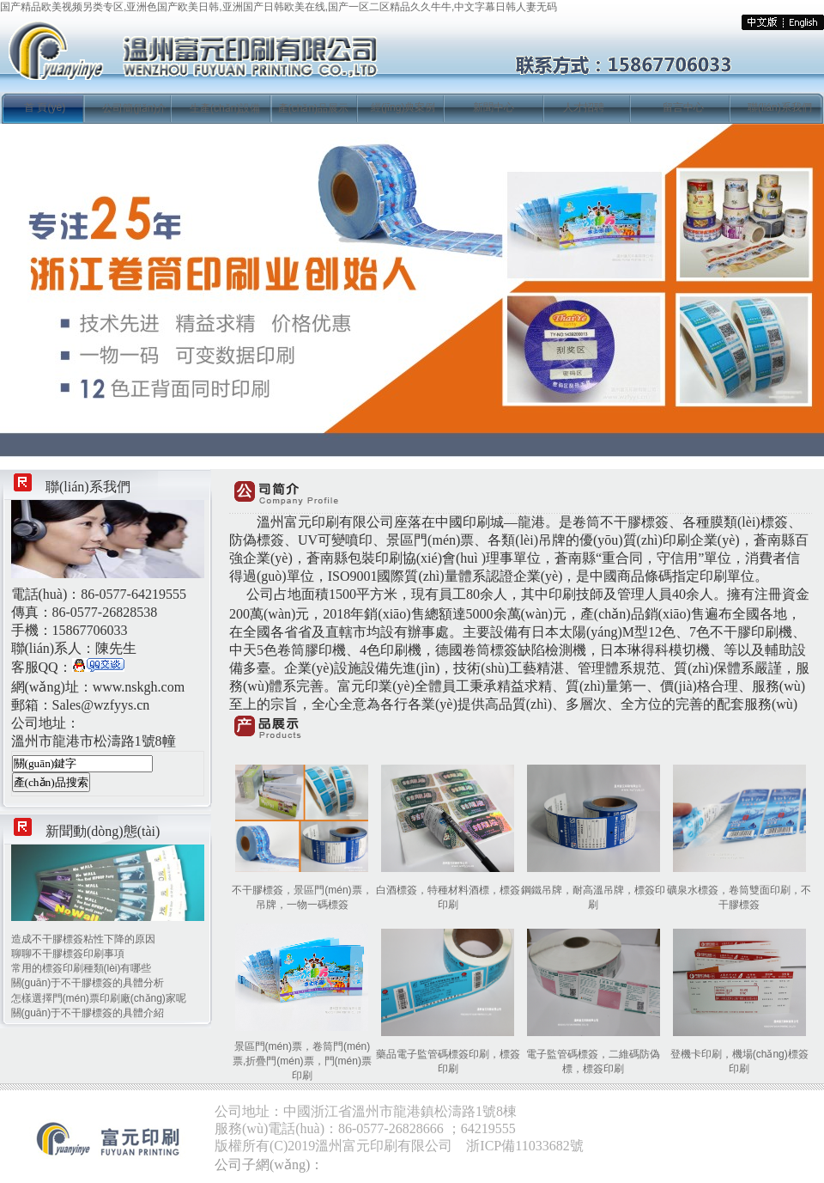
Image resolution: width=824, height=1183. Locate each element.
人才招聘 (583, 107)
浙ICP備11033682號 (524, 1145)
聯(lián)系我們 (780, 107)
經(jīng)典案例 (403, 107)
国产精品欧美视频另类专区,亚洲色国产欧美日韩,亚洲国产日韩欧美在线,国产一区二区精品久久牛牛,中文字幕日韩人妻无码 (278, 7)
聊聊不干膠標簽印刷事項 (67, 954)
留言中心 (683, 107)
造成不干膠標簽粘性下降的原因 (83, 939)
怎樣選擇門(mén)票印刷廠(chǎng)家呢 (98, 998)
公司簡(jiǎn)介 (134, 108)
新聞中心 (493, 107)
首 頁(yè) (44, 107)
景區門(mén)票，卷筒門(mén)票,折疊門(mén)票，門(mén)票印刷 (302, 1061)
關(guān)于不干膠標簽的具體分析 (88, 983)
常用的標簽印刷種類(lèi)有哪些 (81, 968)
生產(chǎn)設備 (225, 108)
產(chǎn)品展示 (313, 108)
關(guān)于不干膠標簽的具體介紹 (88, 1013)
